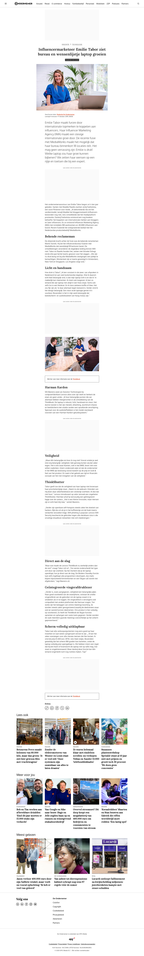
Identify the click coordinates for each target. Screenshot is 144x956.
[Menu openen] (5, 3)
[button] (74, 944)
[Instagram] (30, 904)
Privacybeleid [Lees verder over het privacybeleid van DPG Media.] (62, 944)
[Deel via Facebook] (57, 708)
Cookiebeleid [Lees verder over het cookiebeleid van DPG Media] (53, 944)
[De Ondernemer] (23, 3)
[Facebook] (26, 904)
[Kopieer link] (47, 708)
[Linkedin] (22, 904)
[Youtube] (35, 904)
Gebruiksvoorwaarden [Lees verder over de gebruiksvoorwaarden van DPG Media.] (88, 944)
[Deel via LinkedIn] (67, 708)
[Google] (17, 904)
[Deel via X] (62, 708)
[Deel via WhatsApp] (52, 708)
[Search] (138, 3)
